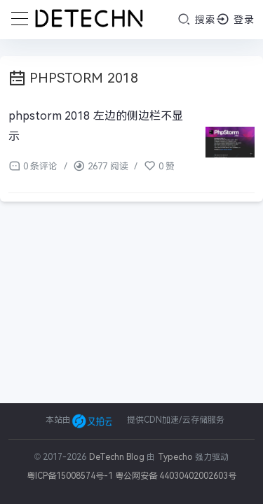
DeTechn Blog (118, 457)
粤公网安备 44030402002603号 (175, 476)
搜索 (196, 19)
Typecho (175, 457)
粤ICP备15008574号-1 (70, 476)
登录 (235, 19)
